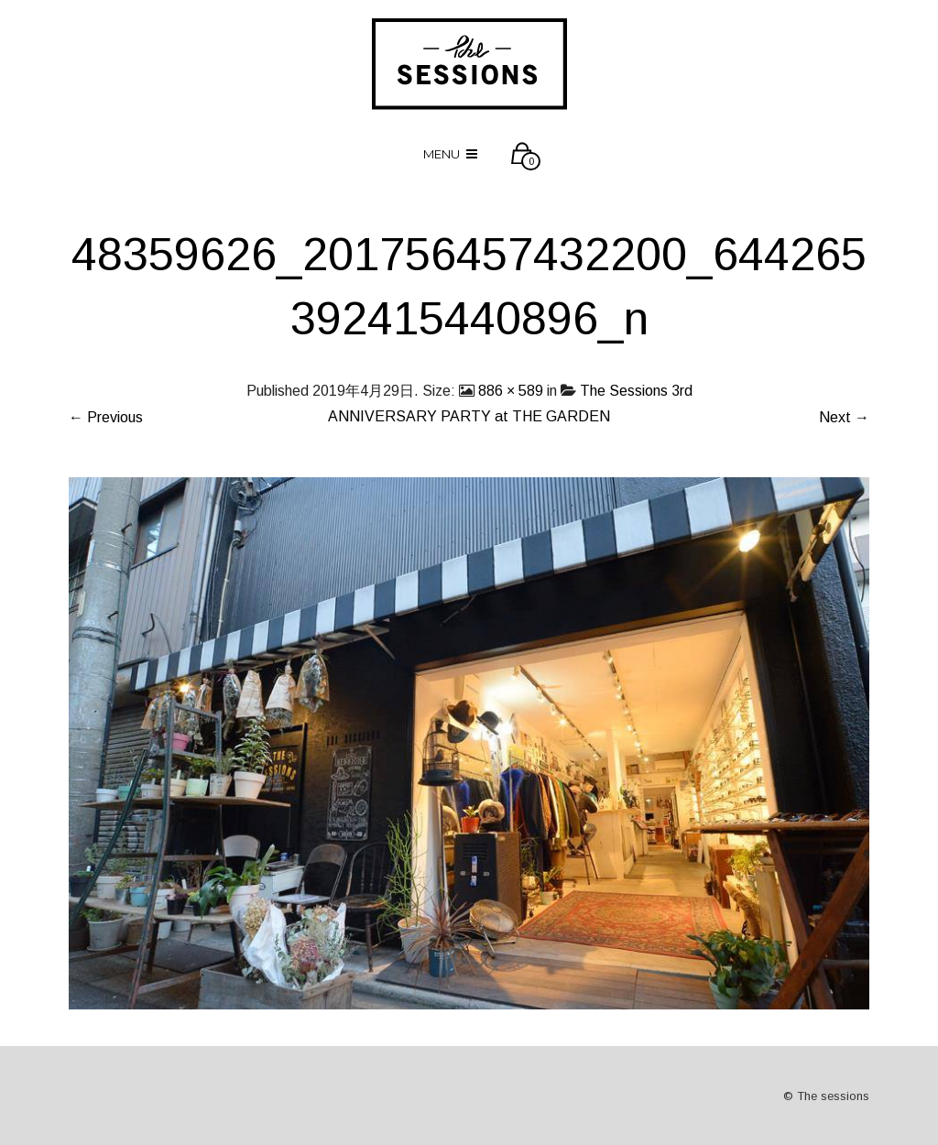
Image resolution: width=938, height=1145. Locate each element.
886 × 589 (510, 390)
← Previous (106, 417)
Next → (844, 417)
